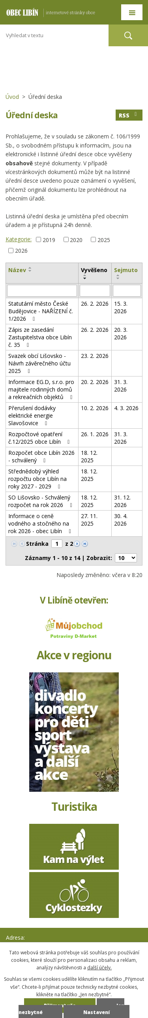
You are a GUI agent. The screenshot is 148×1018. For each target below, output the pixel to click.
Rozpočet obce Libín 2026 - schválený (41, 456)
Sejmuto (126, 270)
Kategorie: (19, 239)
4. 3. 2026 (126, 408)
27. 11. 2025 (89, 519)
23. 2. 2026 (95, 356)
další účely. (99, 967)
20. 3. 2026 (120, 333)
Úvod (12, 96)
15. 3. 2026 (120, 307)
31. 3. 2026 (120, 385)
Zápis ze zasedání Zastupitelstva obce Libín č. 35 (40, 337)
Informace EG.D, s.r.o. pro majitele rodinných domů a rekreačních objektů (41, 389)
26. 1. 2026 (95, 434)
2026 (21, 250)
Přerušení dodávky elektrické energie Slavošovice (32, 415)
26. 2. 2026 (95, 303)
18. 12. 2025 (89, 456)
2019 (49, 239)
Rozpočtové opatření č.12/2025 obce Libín (40, 437)
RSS (129, 115)
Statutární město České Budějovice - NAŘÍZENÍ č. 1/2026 (40, 311)
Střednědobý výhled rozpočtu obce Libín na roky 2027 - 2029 (37, 478)
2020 (76, 239)
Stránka (37, 543)
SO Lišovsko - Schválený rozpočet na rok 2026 (41, 501)
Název (17, 270)
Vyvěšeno (94, 270)
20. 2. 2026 (95, 382)
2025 (103, 239)
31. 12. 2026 (122, 501)
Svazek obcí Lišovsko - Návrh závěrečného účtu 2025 (39, 363)
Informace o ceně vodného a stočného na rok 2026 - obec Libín (40, 523)
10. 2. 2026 (95, 408)
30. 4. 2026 (120, 519)
